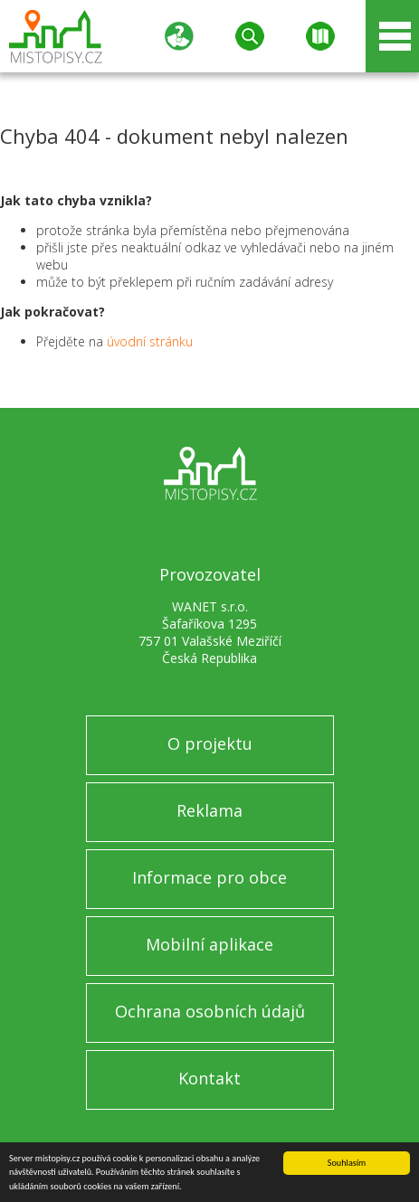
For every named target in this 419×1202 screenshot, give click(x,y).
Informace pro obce (209, 877)
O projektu (209, 743)
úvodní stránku (150, 341)
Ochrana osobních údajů (210, 1011)
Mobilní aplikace (209, 944)
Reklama (209, 810)
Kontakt (209, 1078)
